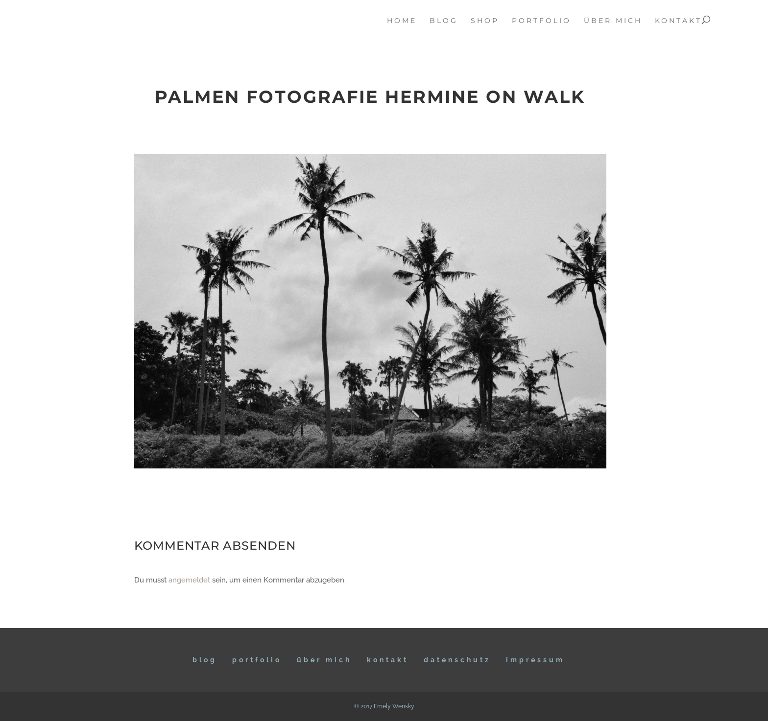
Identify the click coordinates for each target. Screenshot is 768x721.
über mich (613, 21)
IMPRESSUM (535, 660)
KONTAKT (387, 660)
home (402, 21)
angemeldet (189, 580)
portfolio (541, 21)
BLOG (204, 660)
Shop (485, 21)
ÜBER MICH (324, 660)
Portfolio (257, 660)
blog (444, 21)
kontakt (678, 21)
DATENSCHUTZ (457, 660)
